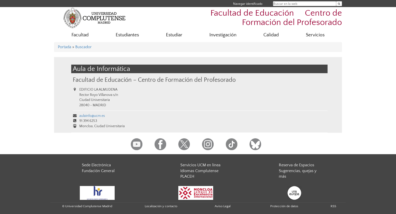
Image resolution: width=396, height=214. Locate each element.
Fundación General (98, 171)
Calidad (271, 35)
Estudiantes (127, 35)
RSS (333, 206)
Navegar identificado (247, 4)
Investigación (222, 35)
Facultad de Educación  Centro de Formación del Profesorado (276, 18)
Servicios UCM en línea (200, 165)
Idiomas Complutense (199, 171)
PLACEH (187, 176)
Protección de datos (284, 206)
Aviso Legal (223, 206)
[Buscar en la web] (339, 3)
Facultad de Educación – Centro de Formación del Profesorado (154, 79)
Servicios (315, 35)
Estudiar (174, 35)
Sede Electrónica (96, 165)
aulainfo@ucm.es (92, 116)
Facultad (80, 35)
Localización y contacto (161, 206)
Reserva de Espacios (296, 165)
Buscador (83, 47)
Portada (64, 47)
